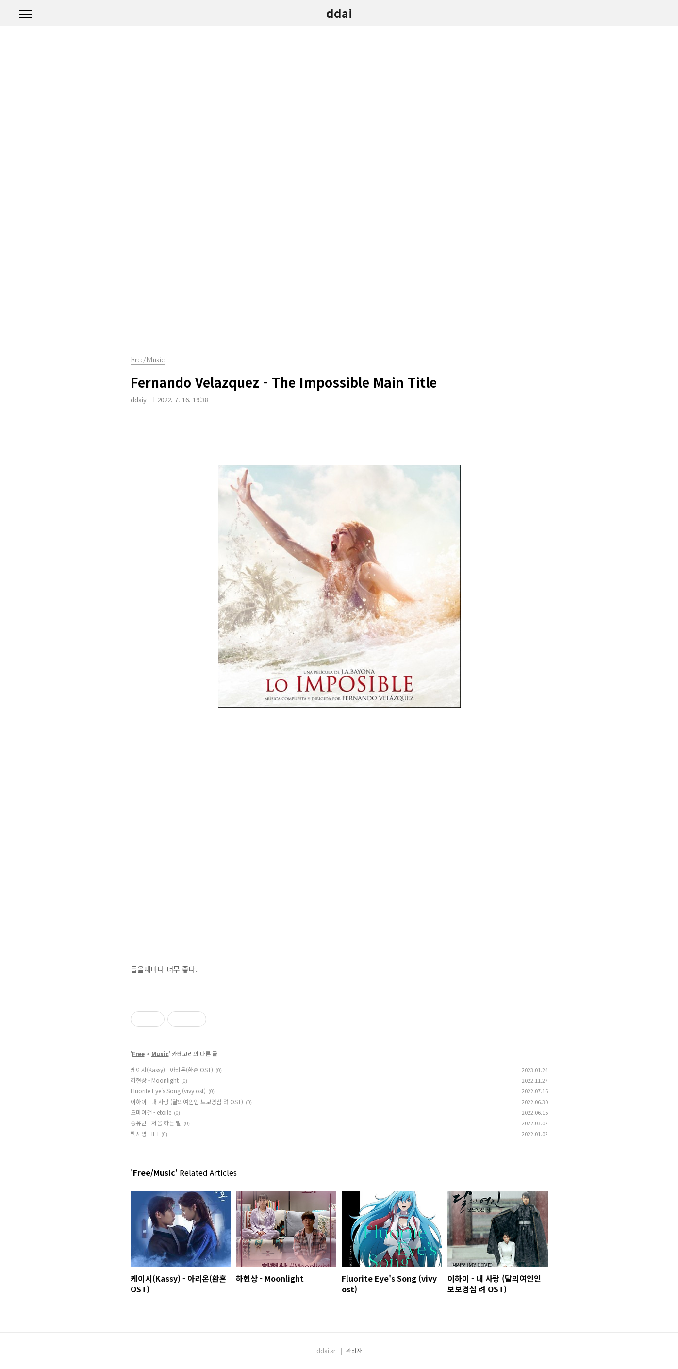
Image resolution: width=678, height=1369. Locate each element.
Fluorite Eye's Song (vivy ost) (168, 1091)
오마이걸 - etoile (151, 1112)
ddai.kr (325, 1350)
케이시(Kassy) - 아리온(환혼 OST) (172, 1069)
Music (160, 1053)
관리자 (354, 1350)
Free (138, 1053)
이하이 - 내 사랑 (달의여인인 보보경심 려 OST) (187, 1101)
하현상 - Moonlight (155, 1080)
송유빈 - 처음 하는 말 (156, 1123)
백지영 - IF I (145, 1133)
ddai (339, 13)
